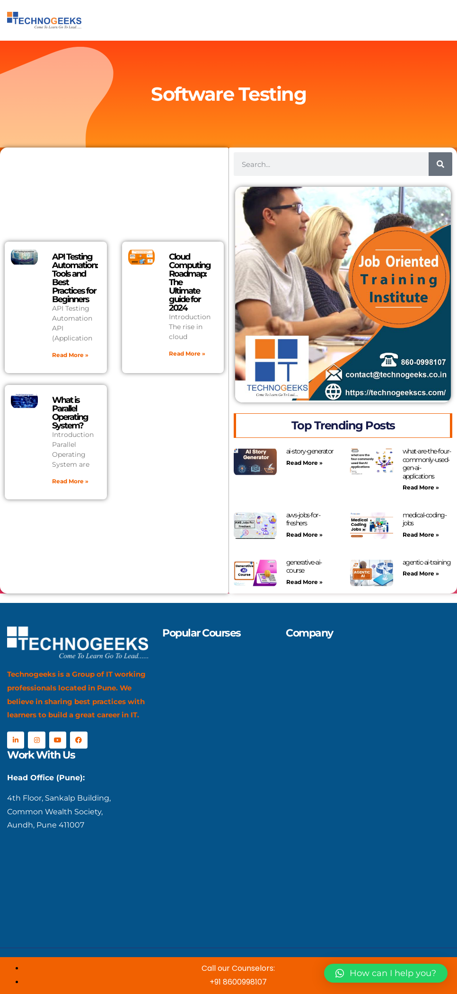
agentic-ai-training (427, 562)
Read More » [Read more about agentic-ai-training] (421, 573)
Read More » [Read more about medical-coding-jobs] (421, 534)
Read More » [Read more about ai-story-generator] (304, 462)
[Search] (440, 164)
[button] (386, 973)
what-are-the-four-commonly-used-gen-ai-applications (427, 463)
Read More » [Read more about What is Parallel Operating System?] (70, 481)
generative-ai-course (304, 566)
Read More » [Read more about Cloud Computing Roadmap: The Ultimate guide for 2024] (187, 353)
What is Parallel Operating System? (70, 413)
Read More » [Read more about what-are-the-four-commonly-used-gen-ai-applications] (421, 487)
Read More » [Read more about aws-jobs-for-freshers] (304, 534)
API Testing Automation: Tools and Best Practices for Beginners (74, 278)
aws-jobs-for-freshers (303, 519)
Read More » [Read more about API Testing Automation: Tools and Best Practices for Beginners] (70, 354)
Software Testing (228, 93)
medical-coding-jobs (425, 519)
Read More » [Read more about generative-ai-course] (304, 581)
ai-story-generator (310, 451)
